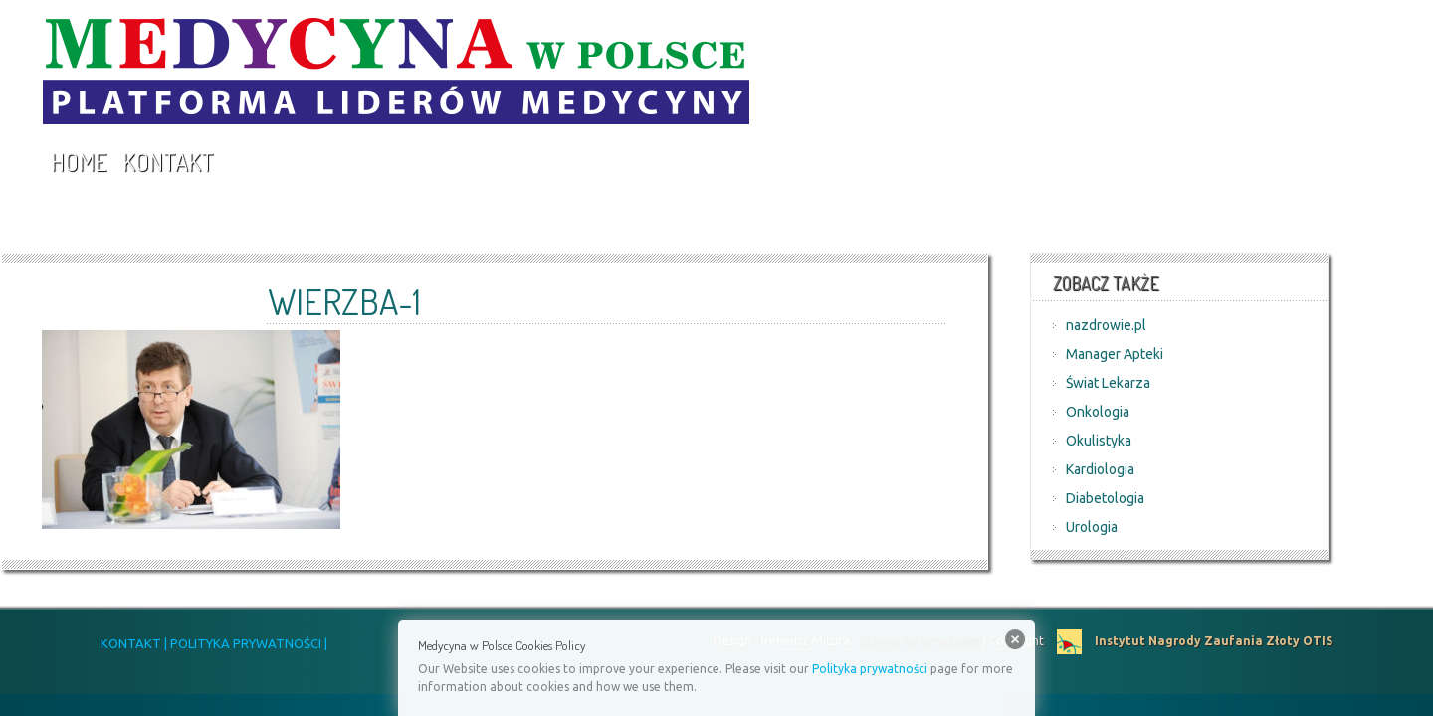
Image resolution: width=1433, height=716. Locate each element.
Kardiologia (1100, 469)
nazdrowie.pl (1106, 325)
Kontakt (168, 161)
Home (78, 161)
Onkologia (1097, 412)
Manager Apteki (1114, 354)
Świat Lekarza (1108, 383)
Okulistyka (1098, 440)
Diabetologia (1105, 498)
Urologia (1092, 527)
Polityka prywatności (869, 668)
